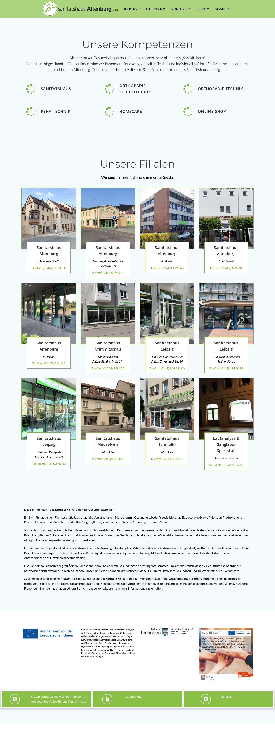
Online (203, 9)
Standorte (181, 9)
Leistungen (156, 9)
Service (222, 9)
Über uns (132, 9)
